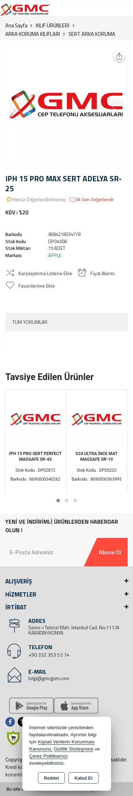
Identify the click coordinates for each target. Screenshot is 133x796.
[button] (58, 500)
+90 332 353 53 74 (49, 654)
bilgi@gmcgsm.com (48, 678)
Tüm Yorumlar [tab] (30, 322)
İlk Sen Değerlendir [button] (91, 199)
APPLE (54, 255)
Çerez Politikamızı (48, 756)
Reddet (51, 778)
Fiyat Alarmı (96, 273)
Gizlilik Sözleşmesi (74, 749)
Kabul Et (83, 778)
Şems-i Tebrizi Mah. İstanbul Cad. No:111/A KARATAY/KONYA (73, 630)
